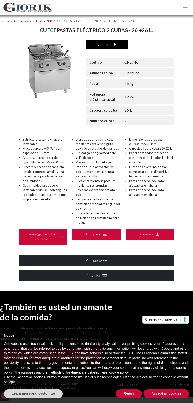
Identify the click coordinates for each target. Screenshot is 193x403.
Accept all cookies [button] (166, 393)
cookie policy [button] (118, 372)
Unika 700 (100, 275)
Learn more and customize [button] (33, 393)
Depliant (145, 234)
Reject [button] (129, 393)
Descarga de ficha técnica (39, 236)
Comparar (92, 234)
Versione (107, 45)
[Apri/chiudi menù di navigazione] (185, 7)
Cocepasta (100, 261)
